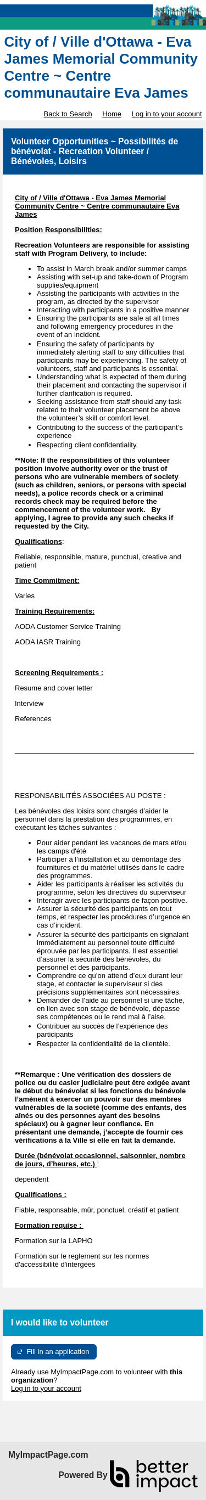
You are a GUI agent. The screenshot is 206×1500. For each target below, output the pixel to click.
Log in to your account (167, 114)
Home (111, 114)
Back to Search (67, 114)
